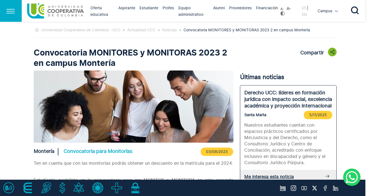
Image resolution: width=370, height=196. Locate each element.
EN (304, 14)
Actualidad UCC (141, 30)
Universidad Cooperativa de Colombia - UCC (81, 30)
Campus (325, 11)
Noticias (169, 30)
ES (304, 8)
